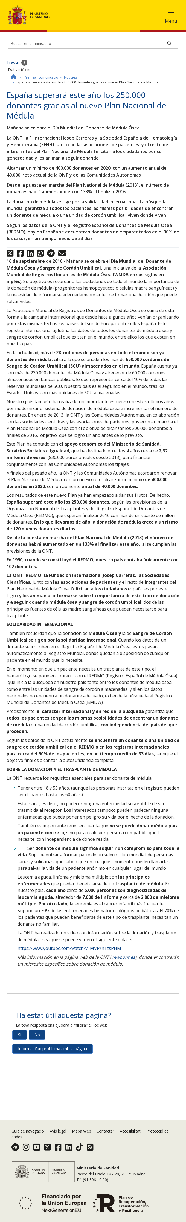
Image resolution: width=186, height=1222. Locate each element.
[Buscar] (169, 67)
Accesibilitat (130, 1131)
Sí (19, 1058)
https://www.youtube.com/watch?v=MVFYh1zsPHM (69, 972)
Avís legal (58, 1131)
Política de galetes (91, 23)
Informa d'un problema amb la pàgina (52, 1072)
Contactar (105, 1131)
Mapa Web (81, 1131)
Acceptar (121, 24)
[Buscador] (93, 67)
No (37, 1058)
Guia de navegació (27, 1131)
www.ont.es (123, 981)
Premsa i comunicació (41, 101)
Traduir (17, 86)
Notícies (70, 101)
